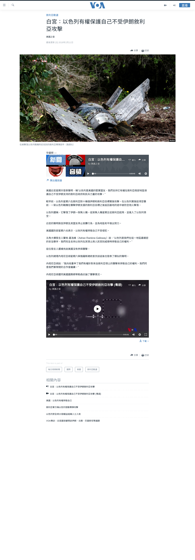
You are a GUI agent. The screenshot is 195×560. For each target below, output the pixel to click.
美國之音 (95, 163)
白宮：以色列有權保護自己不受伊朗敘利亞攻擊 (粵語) (85, 285)
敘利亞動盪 (52, 15)
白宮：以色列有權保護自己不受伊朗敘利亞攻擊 (120, 159)
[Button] (134, 50)
